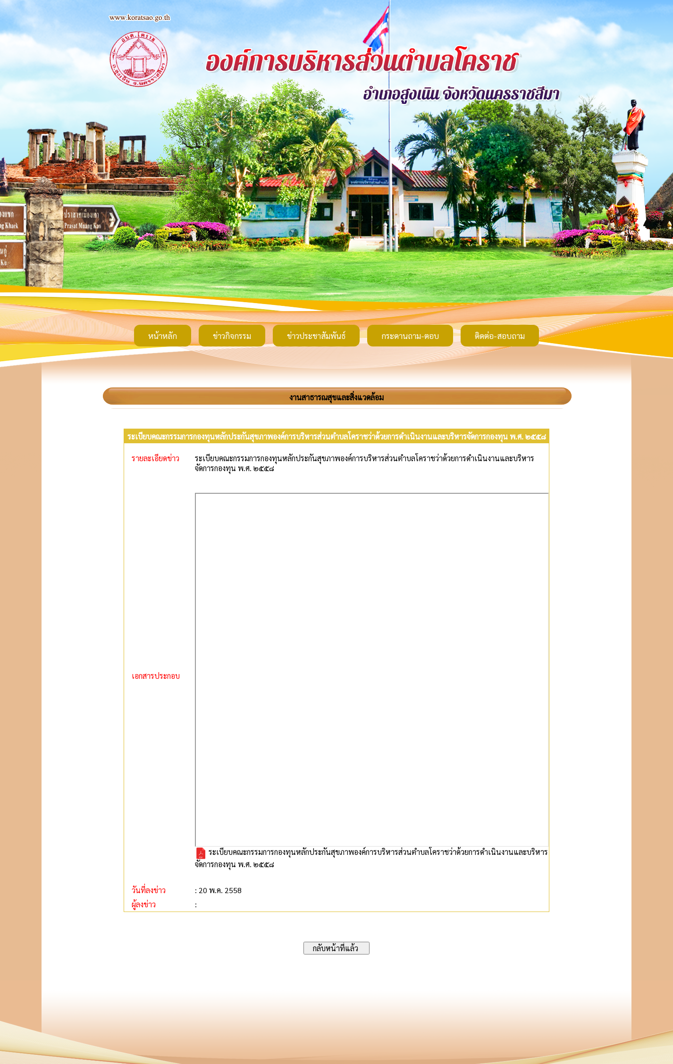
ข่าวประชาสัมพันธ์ (316, 335)
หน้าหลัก (162, 335)
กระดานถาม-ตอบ (410, 335)
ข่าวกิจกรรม (232, 335)
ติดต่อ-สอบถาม (500, 335)
